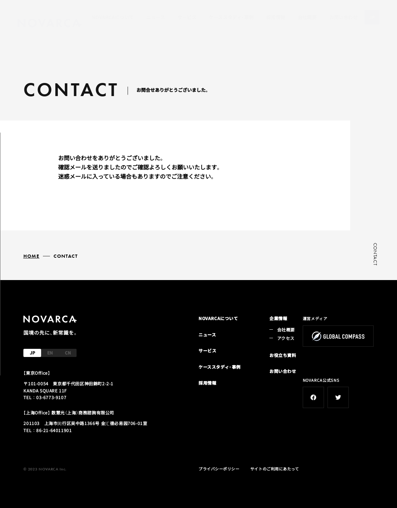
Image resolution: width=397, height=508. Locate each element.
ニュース (155, 17)
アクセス (285, 338)
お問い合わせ (343, 17)
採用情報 (275, 17)
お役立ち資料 (282, 355)
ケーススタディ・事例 (231, 17)
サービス (187, 17)
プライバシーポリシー (219, 468)
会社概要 (307, 17)
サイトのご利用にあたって (274, 468)
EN (50, 353)
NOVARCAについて (113, 17)
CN (68, 353)
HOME (31, 256)
